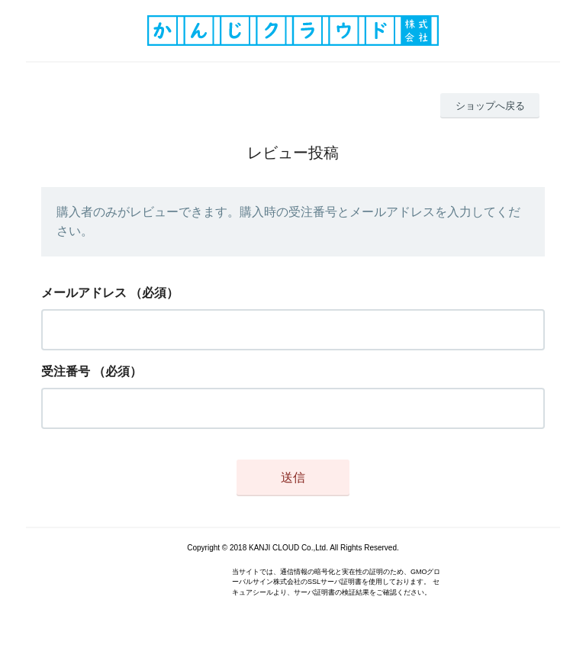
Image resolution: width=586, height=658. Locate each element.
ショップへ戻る (490, 105)
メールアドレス (84, 292)
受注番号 (65, 371)
